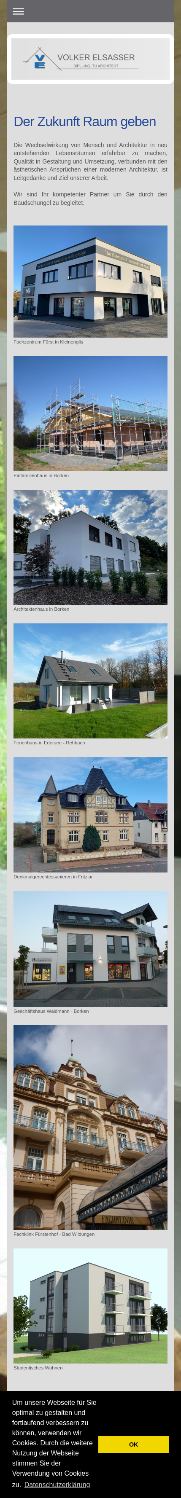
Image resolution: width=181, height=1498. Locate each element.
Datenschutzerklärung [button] (57, 1484)
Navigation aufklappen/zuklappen (90, 11)
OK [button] (133, 1444)
